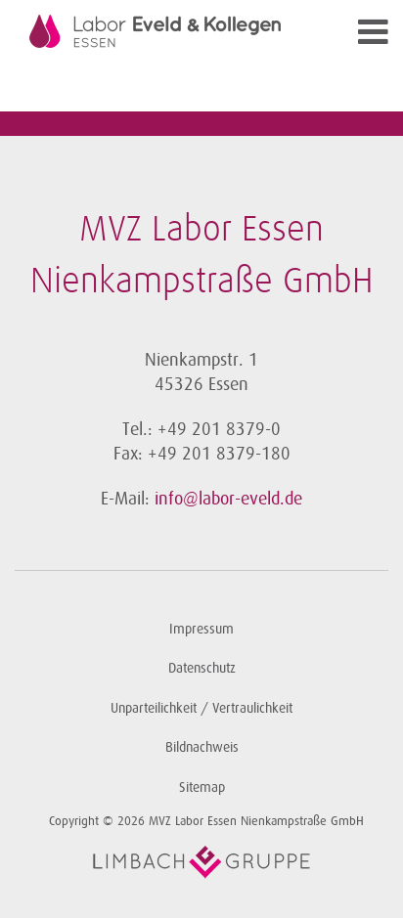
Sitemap (202, 787)
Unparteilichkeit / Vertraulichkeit (201, 708)
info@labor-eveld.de (228, 498)
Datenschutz (202, 668)
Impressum (201, 629)
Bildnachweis (202, 747)
